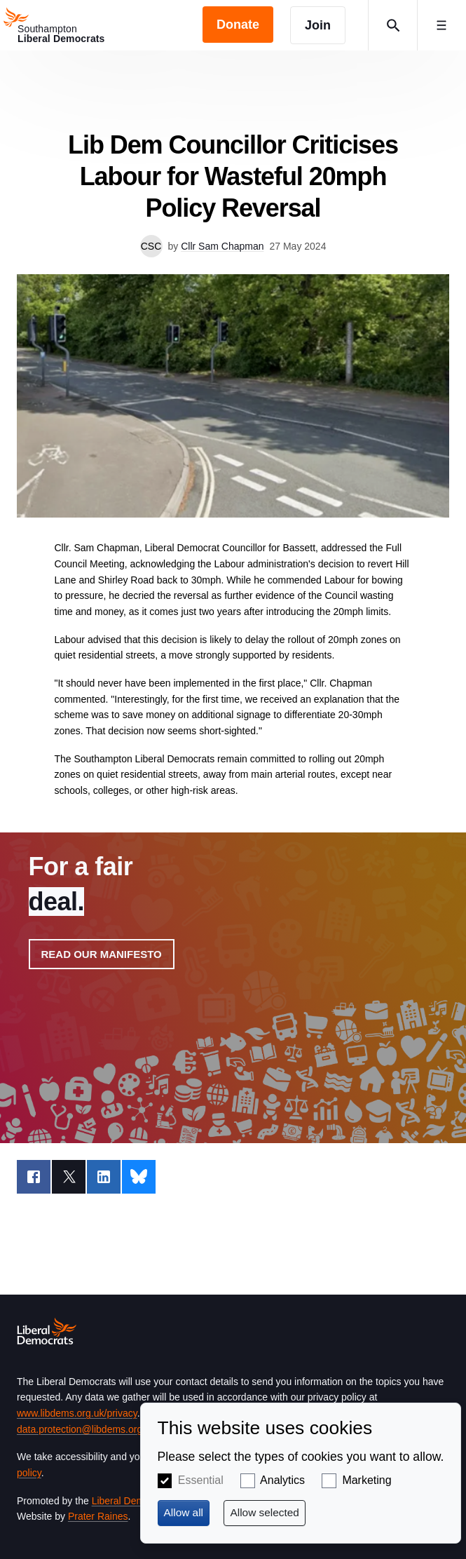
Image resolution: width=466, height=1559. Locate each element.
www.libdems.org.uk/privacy (77, 1413)
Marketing (366, 1480)
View (233, 987)
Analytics (282, 1480)
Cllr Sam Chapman (222, 246)
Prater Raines (98, 1516)
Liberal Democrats (132, 1500)
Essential (201, 1480)
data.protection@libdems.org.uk (86, 1429)
